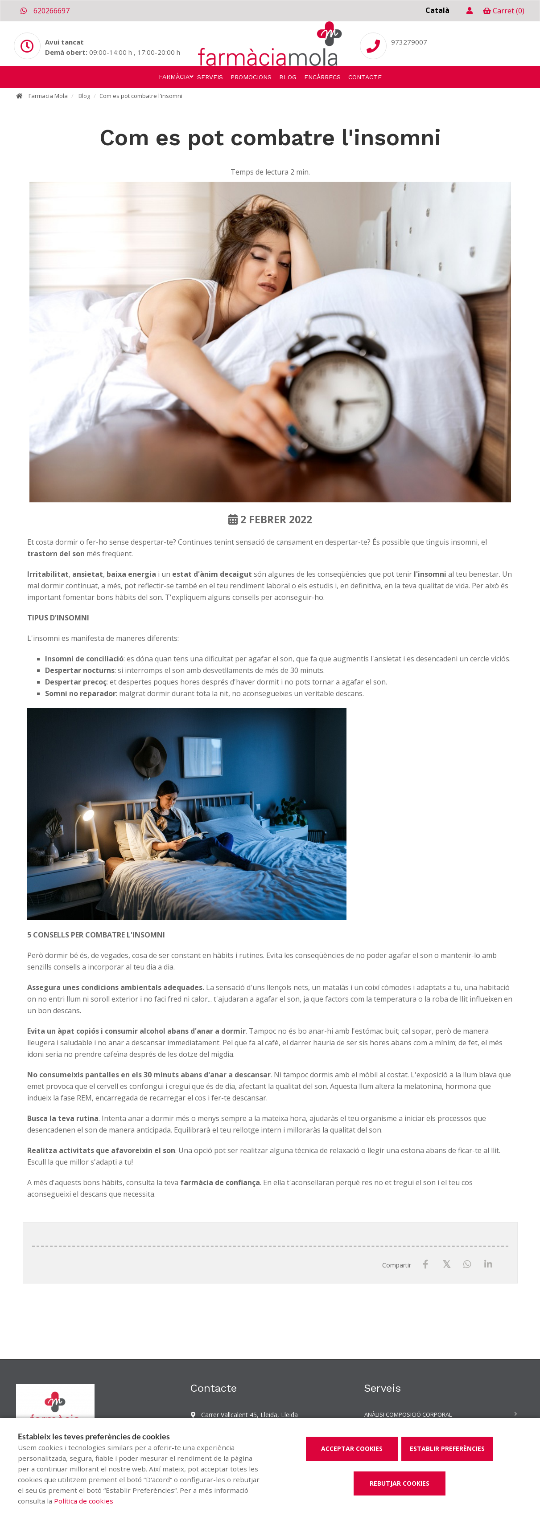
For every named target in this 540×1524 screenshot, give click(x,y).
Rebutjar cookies (399, 1483)
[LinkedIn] (488, 1265)
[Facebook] (426, 1265)
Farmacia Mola (48, 96)
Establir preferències (447, 1448)
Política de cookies (83, 1500)
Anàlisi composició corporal (408, 1414)
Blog (288, 77)
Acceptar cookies (352, 1448)
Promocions (251, 77)
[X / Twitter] (447, 1264)
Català (437, 10)
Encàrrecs (322, 77)
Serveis (210, 77)
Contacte (365, 77)
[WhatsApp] (468, 1265)
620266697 (45, 11)
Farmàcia (174, 76)
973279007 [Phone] (409, 41)
